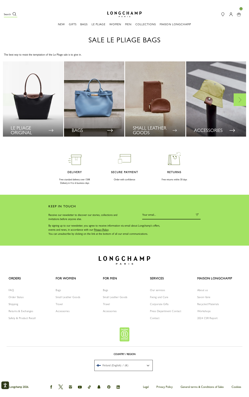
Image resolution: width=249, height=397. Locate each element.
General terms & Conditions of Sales (202, 387)
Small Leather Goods (68, 297)
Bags (58, 290)
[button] (10, 14)
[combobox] (123, 365)
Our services (157, 290)
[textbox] (114, 365)
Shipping (13, 304)
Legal (146, 387)
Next (240, 99)
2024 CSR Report (207, 318)
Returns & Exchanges (21, 311)
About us (202, 290)
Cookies (236, 387)
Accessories (62, 311)
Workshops (204, 311)
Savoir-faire (203, 297)
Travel (59, 304)
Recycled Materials (208, 304)
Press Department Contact (165, 311)
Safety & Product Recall (22, 318)
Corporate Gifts (159, 304)
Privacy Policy (101, 229)
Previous (9, 99)
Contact (154, 318)
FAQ (11, 290)
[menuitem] (123, 365)
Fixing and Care (159, 297)
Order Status (16, 297)
